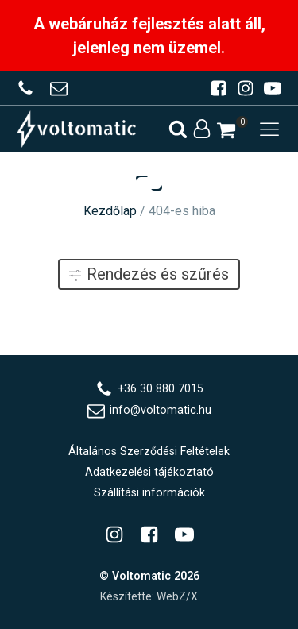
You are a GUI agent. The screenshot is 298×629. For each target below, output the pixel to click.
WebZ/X (177, 596)
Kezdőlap (110, 210)
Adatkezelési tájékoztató (149, 471)
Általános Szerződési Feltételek (149, 451)
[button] (226, 130)
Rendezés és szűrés (149, 274)
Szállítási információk (149, 492)
